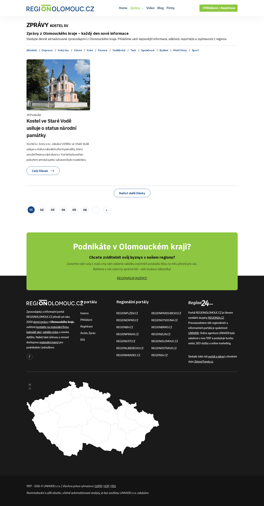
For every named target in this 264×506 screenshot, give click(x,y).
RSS (82, 339)
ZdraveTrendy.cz (203, 361)
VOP (106, 486)
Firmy (171, 8)
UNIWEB (193, 333)
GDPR (98, 486)
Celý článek (43, 171)
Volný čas (63, 50)
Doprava (47, 50)
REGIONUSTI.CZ (126, 341)
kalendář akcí (33, 332)
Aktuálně (31, 50)
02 (42, 210)
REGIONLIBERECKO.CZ (130, 348)
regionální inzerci (48, 342)
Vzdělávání (118, 50)
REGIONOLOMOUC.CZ (164, 341)
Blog (160, 8)
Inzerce (84, 313)
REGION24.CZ (159, 355)
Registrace (228, 8)
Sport (195, 50)
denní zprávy (40, 321)
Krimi (90, 50)
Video (150, 8)
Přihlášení (86, 319)
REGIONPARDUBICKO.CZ (166, 313)
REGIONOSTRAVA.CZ (164, 348)
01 (31, 210)
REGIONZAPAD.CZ (127, 320)
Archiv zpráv (88, 333)
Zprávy (136, 8)
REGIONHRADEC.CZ (128, 355)
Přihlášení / (211, 8)
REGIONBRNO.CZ (161, 327)
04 (63, 210)
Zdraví (78, 50)
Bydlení (164, 50)
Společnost (147, 50)
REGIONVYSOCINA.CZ (164, 320)
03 (52, 210)
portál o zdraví (216, 356)
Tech (133, 50)
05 (74, 210)
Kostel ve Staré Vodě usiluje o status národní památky (51, 128)
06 (85, 210)
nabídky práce (50, 332)
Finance (102, 50)
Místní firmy (180, 50)
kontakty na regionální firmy (52, 327)
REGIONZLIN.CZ (161, 334)
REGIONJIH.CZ (124, 327)
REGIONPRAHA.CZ (127, 334)
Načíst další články (132, 193)
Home (123, 8)
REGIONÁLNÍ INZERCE (132, 278)
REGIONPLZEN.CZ (127, 313)
